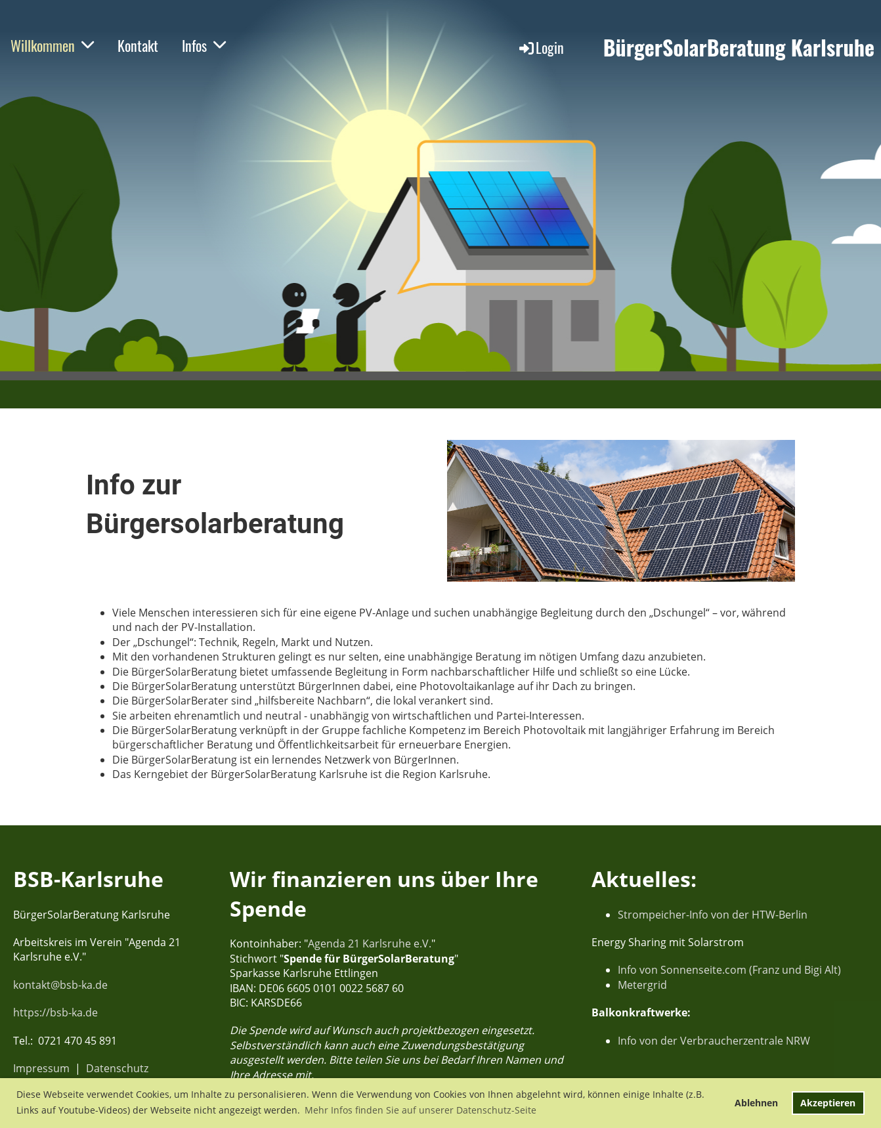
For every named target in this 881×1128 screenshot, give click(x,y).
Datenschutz (117, 1068)
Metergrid (642, 985)
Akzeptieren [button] (827, 1102)
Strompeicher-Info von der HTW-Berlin (712, 914)
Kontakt (138, 45)
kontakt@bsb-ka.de (60, 985)
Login (540, 47)
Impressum (41, 1068)
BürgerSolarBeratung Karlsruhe (738, 47)
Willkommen (52, 45)
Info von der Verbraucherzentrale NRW (714, 1040)
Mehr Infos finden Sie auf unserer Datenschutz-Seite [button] (420, 1110)
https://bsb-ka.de (55, 1012)
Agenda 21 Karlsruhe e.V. (369, 943)
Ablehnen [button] (756, 1102)
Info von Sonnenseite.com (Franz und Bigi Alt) (729, 970)
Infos (204, 45)
